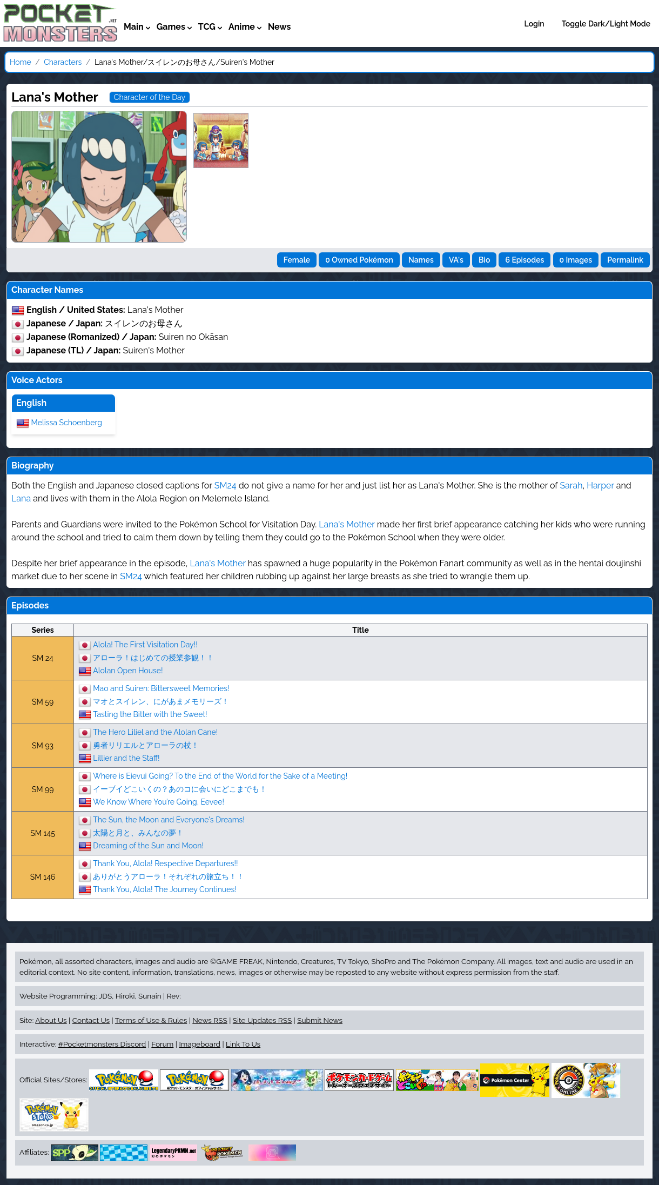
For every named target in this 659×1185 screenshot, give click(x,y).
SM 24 (42, 658)
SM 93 (42, 745)
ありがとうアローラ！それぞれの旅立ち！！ (168, 876)
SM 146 (42, 877)
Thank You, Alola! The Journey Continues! (164, 889)
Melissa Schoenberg (66, 422)
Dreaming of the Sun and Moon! (148, 845)
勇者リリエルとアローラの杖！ (146, 744)
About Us (50, 1020)
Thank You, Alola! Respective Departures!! (165, 863)
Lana (21, 498)
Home (20, 62)
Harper (600, 485)
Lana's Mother (346, 524)
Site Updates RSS (262, 1020)
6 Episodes (524, 260)
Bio (484, 260)
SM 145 (42, 833)
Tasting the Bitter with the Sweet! (150, 713)
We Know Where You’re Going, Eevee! (158, 801)
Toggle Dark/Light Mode (606, 23)
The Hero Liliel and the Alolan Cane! (155, 731)
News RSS (209, 1020)
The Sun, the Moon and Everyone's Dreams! (169, 819)
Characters (63, 62)
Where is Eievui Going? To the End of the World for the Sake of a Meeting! (220, 775)
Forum (162, 1044)
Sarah (571, 485)
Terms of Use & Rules (151, 1020)
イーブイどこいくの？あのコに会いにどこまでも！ (180, 788)
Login (534, 23)
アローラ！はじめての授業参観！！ (153, 657)
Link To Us (243, 1044)
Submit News (319, 1020)
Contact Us (91, 1020)
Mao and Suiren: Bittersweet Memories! (161, 688)
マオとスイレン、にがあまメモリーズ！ (161, 701)
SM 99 (43, 789)
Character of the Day (149, 97)
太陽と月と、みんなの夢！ (138, 832)
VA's (456, 260)
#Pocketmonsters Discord (102, 1044)
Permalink (625, 260)
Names (421, 260)
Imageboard (199, 1044)
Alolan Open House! (128, 670)
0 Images (576, 260)
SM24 (225, 485)
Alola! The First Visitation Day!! (145, 644)
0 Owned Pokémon (359, 260)
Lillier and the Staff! (126, 757)
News (279, 27)
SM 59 (42, 702)
